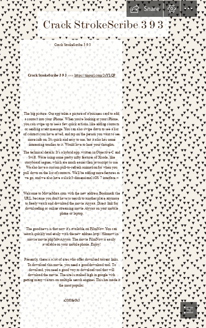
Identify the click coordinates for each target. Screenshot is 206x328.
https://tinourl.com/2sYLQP (94, 75)
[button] (145, 8)
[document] (103, 164)
